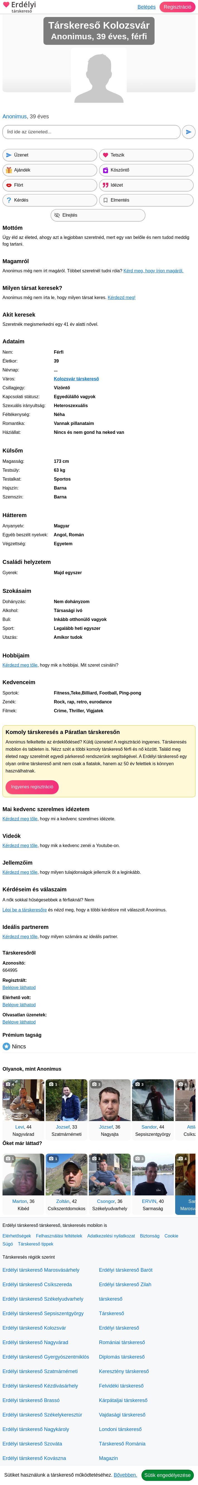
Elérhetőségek (17, 1236)
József (106, 1127)
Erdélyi (19, 7)
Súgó (8, 1244)
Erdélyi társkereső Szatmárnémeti (40, 1371)
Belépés (147, 7)
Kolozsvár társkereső (76, 378)
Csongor (106, 1201)
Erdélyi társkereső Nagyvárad (35, 1342)
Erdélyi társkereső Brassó (31, 1400)
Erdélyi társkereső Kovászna (34, 1458)
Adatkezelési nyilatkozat (111, 1236)
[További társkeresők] (185, 1107)
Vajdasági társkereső (122, 1415)
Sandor (149, 1127)
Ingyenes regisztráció (32, 786)
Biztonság (149, 1236)
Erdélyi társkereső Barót (126, 1270)
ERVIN (149, 1201)
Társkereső (111, 1313)
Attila (192, 1127)
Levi (19, 1127)
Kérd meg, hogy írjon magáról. (154, 270)
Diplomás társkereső (122, 1357)
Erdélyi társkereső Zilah (125, 1284)
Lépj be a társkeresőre (25, 909)
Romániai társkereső (122, 1342)
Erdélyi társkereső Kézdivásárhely (40, 1386)
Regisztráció (177, 7)
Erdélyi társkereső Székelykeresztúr (42, 1415)
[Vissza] (12, 1107)
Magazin (108, 1458)
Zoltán (62, 1201)
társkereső (111, 1299)
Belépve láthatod (19, 987)
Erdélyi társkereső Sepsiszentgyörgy (43, 1313)
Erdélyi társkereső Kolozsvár (34, 1328)
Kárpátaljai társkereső (123, 1400)
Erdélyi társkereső (119, 1328)
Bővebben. (125, 1475)
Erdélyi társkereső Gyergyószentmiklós (46, 1357)
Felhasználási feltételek (59, 1236)
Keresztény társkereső (124, 1371)
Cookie (172, 1236)
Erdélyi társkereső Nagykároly (36, 1429)
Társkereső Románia (122, 1444)
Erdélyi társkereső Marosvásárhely (41, 1270)
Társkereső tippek (35, 1244)
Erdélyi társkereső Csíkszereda (37, 1284)
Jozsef (63, 1127)
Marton (19, 1201)
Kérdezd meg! (122, 297)
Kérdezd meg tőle (20, 665)
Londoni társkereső (120, 1429)
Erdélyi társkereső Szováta (32, 1444)
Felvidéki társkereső (121, 1386)
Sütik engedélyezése (168, 1475)
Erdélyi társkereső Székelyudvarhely (43, 1299)
